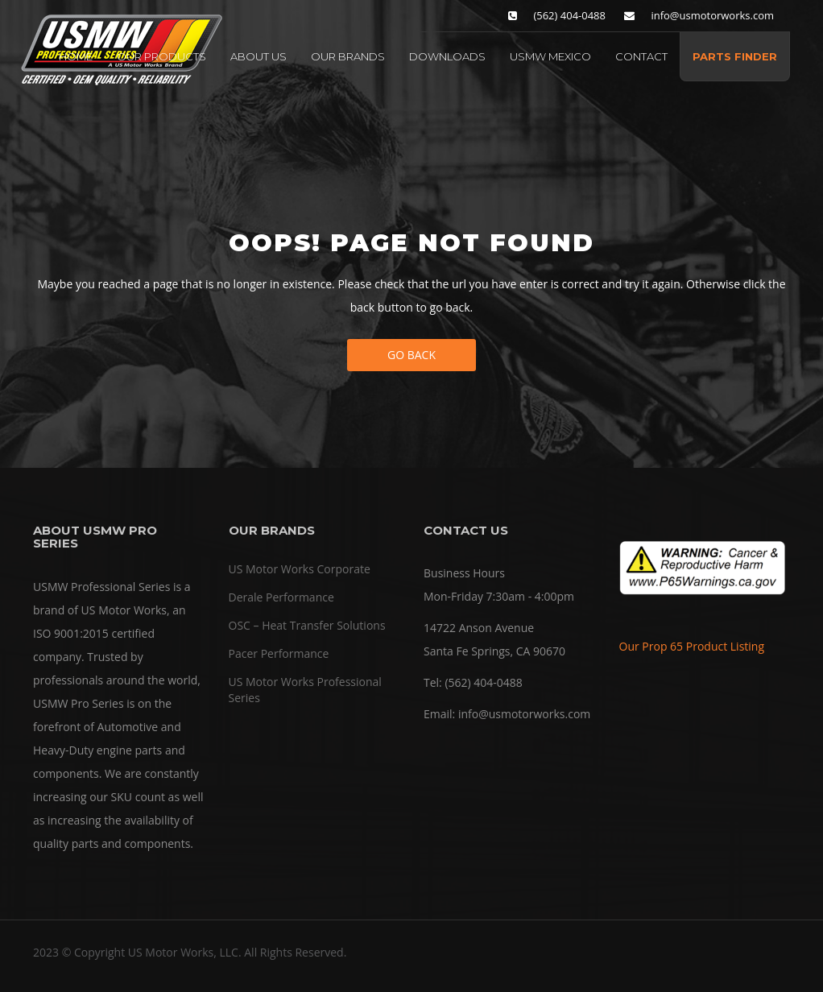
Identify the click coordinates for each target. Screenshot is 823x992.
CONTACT (641, 56)
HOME (76, 56)
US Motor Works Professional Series (305, 689)
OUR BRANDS (348, 56)
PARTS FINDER (735, 56)
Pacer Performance (279, 653)
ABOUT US (258, 56)
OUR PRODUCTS (161, 56)
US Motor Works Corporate (299, 569)
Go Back (411, 354)
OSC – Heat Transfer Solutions (307, 625)
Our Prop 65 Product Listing (692, 646)
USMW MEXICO (550, 56)
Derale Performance (281, 597)
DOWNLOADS (447, 56)
